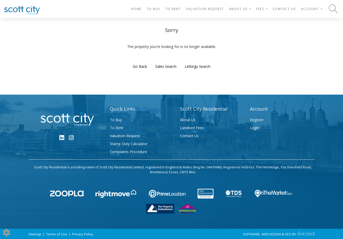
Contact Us (284, 9)
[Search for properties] (333, 8)
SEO (288, 234)
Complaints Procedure (128, 151)
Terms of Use (56, 234)
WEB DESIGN (271, 234)
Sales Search (165, 66)
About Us (187, 119)
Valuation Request (205, 9)
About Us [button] (239, 9)
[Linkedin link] (62, 137)
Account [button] (310, 9)
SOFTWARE (251, 234)
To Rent (173, 9)
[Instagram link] (71, 137)
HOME (136, 9)
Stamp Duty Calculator (129, 143)
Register (257, 119)
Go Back (140, 66)
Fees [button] (260, 9)
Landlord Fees (192, 127)
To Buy (153, 9)
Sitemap (34, 234)
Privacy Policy (82, 234)
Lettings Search (197, 66)
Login (254, 127)
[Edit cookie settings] (6, 232)
